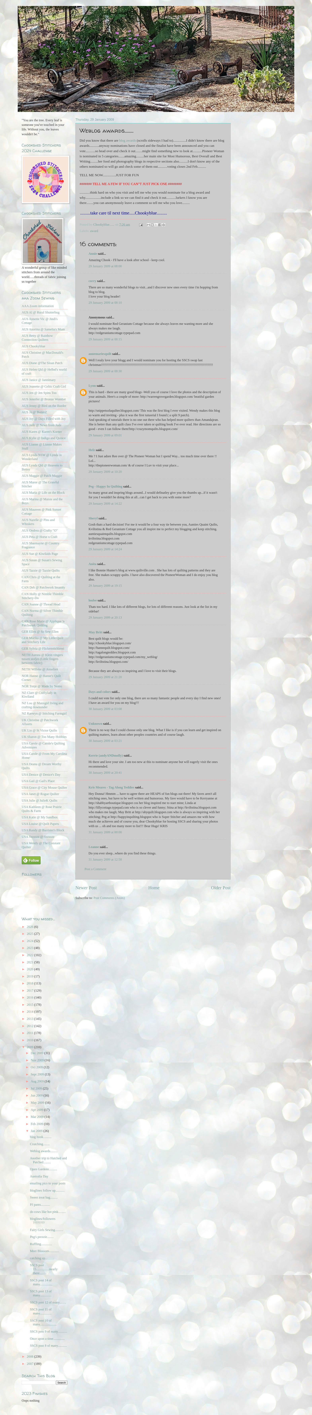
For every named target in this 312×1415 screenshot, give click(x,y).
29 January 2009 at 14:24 (105, 549)
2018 (30, 983)
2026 (30, 927)
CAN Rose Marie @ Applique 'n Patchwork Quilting (43, 623)
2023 (30, 948)
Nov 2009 (38, 1060)
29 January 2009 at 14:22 (105, 503)
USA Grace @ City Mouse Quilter (44, 787)
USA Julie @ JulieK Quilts (39, 800)
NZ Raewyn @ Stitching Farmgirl (44, 713)
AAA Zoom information (38, 306)
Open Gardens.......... (43, 1169)
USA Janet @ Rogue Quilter (40, 794)
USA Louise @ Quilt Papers (40, 824)
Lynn (92, 386)
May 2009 (38, 1103)
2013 (30, 1019)
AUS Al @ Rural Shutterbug (40, 312)
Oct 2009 (37, 1067)
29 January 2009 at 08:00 (105, 266)
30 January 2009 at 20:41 (105, 773)
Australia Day (39, 1176)
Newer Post (86, 887)
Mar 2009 (37, 1117)
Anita (93, 564)
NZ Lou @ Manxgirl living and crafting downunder (42, 705)
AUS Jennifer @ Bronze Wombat (44, 399)
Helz (92, 450)
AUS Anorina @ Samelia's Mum (43, 329)
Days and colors (100, 692)
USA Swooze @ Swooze (38, 837)
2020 (30, 969)
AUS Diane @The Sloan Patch (42, 363)
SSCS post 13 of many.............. (41, 1293)
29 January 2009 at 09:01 (105, 435)
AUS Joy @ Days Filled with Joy (44, 419)
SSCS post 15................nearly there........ (44, 1269)
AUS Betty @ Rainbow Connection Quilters (37, 338)
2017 (30, 990)
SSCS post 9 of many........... (48, 1331)
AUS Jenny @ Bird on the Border (44, 406)
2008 (30, 1356)
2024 (30, 941)
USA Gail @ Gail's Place (38, 781)
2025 (30, 934)
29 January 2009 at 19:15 (105, 586)
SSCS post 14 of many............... (41, 1282)
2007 (30, 1364)
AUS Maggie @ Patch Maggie (42, 476)
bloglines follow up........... (47, 1190)
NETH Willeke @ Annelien (40, 669)
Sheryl (93, 518)
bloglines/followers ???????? (42, 1221)
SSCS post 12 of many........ (48, 1302)
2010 (30, 1040)
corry (92, 281)
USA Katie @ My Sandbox (40, 817)
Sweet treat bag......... (44, 1197)
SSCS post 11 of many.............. (41, 1311)
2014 (30, 1012)
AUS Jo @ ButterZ (34, 412)
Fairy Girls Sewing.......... (46, 1230)
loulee (93, 600)
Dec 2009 (37, 1053)
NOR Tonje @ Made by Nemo (42, 686)
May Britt (95, 632)
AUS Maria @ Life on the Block (43, 493)
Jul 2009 (37, 1088)
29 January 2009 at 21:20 (105, 677)
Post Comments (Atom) (109, 898)
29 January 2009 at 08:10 (105, 303)
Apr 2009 (37, 1110)
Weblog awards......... (44, 1151)
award (94, 231)
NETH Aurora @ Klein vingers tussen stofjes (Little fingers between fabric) (42, 659)
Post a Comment (95, 869)
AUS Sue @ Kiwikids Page (40, 554)
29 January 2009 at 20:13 (105, 617)
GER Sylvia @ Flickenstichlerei (43, 648)
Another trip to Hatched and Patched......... (48, 1160)
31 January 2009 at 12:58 (105, 859)
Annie (93, 254)
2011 (30, 1033)
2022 (30, 955)
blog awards (127, 140)
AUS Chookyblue (33, 346)
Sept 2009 (38, 1074)
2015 (30, 1005)
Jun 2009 (37, 1095)
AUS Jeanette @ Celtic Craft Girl (44, 386)
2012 (30, 1026)
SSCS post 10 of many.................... (43, 1322)
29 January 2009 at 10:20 (105, 472)
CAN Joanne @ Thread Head (41, 604)
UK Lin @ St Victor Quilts (39, 730)
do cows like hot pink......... (48, 1212)
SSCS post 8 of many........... (48, 1345)
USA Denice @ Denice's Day (41, 775)
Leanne (94, 847)
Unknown (95, 724)
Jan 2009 (37, 1131)
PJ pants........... (40, 1204)
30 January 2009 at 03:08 (105, 709)
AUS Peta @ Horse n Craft (39, 537)
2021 (30, 962)
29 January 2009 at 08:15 (105, 339)
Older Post (221, 887)
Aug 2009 (38, 1081)
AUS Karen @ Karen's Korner (42, 432)
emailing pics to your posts (47, 1183)
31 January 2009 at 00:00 (105, 832)
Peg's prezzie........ (42, 1237)
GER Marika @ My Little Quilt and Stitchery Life (42, 640)
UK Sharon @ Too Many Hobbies (44, 737)
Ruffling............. (41, 1244)
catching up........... (42, 1258)
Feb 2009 (37, 1124)
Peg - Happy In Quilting (105, 486)
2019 (30, 976)
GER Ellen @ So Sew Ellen (40, 632)
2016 (30, 997)
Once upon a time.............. (47, 1339)
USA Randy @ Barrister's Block (43, 830)
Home (154, 887)
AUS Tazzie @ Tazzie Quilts (41, 570)
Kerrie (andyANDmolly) (106, 755)
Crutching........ (40, 1144)
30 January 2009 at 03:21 (105, 741)
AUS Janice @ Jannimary (39, 380)
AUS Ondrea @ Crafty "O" (40, 530)
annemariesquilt (100, 354)
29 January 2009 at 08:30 (105, 371)
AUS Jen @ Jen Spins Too (39, 393)
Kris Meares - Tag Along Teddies (111, 787)
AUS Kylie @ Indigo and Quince (44, 438)
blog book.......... (40, 1137)
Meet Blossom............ (44, 1251)
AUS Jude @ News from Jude (41, 425)
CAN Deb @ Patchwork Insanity (43, 587)
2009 (30, 1047)
